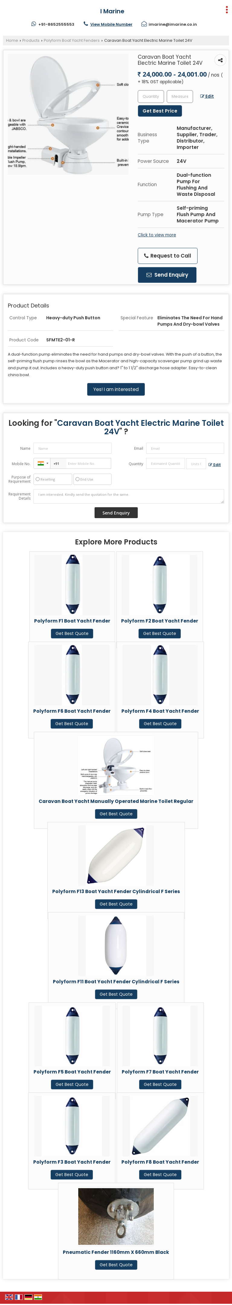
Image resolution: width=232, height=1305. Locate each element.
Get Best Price (160, 111)
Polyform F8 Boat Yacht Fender (160, 1162)
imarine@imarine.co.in (173, 24)
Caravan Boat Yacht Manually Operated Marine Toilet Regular (116, 801)
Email (138, 448)
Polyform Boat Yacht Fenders (72, 40)
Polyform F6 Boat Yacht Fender (72, 711)
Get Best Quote (72, 633)
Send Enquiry (167, 274)
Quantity (136, 463)
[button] (111, 24)
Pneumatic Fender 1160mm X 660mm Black (116, 1252)
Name (25, 448)
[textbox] (180, 96)
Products (31, 40)
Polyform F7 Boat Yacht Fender (160, 1072)
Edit (207, 96)
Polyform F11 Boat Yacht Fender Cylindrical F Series (116, 981)
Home (12, 40)
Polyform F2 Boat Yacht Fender (159, 621)
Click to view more (157, 235)
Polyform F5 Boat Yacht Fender (72, 1072)
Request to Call (167, 255)
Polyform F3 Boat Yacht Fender (72, 1162)
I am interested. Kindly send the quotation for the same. (129, 496)
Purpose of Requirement (19, 479)
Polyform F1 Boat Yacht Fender (72, 621)
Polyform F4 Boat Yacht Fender (160, 711)
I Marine (112, 11)
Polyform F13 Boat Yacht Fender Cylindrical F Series (116, 891)
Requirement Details (19, 496)
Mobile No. (21, 463)
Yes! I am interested (116, 389)
